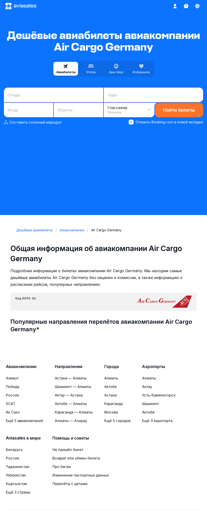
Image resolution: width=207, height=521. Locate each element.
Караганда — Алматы (74, 412)
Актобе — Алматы (71, 403)
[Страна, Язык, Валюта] (197, 6)
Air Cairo (13, 412)
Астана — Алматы (71, 378)
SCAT (10, 403)
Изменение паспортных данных (80, 475)
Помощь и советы (70, 438)
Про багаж (61, 466)
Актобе (110, 386)
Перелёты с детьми (70, 483)
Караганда (113, 403)
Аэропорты (153, 366)
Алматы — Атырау (71, 420)
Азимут (12, 378)
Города (111, 366)
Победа (12, 386)
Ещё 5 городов (117, 420)
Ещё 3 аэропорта (157, 420)
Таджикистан (17, 466)
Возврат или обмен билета (76, 458)
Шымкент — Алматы (73, 386)
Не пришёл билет (67, 449)
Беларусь (14, 449)
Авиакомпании (21, 366)
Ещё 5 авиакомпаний (24, 420)
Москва (111, 412)
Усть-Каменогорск (158, 395)
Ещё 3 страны (18, 492)
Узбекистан (16, 475)
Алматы (111, 378)
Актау (147, 386)
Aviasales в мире (23, 438)
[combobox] (53, 95)
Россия (12, 395)
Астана (110, 395)
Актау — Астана (69, 395)
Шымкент (150, 403)
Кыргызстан (16, 483)
